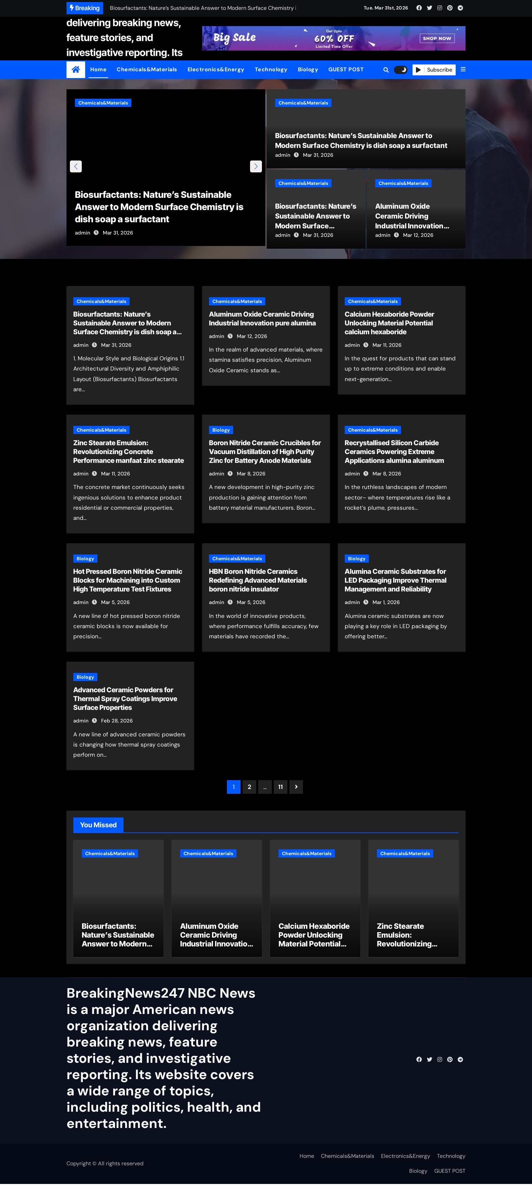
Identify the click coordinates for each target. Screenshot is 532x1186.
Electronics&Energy (216, 69)
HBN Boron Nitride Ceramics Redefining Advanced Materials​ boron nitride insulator (258, 581)
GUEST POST (346, 69)
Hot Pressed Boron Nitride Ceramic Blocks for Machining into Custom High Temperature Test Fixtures (127, 581)
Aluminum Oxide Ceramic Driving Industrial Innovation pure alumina (216, 941)
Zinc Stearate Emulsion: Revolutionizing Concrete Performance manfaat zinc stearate (128, 452)
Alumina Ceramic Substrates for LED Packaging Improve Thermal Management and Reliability (395, 581)
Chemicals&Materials (147, 69)
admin (82, 235)
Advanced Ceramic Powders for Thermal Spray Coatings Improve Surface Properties (125, 699)
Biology (308, 69)
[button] (463, 69)
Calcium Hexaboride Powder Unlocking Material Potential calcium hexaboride (389, 323)
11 (280, 788)
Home (98, 69)
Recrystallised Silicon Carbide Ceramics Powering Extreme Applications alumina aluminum (394, 452)
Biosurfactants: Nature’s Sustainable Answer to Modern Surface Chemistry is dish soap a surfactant (163, 209)
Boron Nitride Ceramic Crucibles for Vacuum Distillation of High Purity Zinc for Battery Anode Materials (265, 452)
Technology (271, 69)
